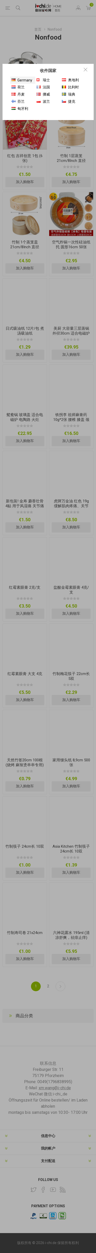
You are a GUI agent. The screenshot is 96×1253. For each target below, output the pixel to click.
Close (85, 69)
